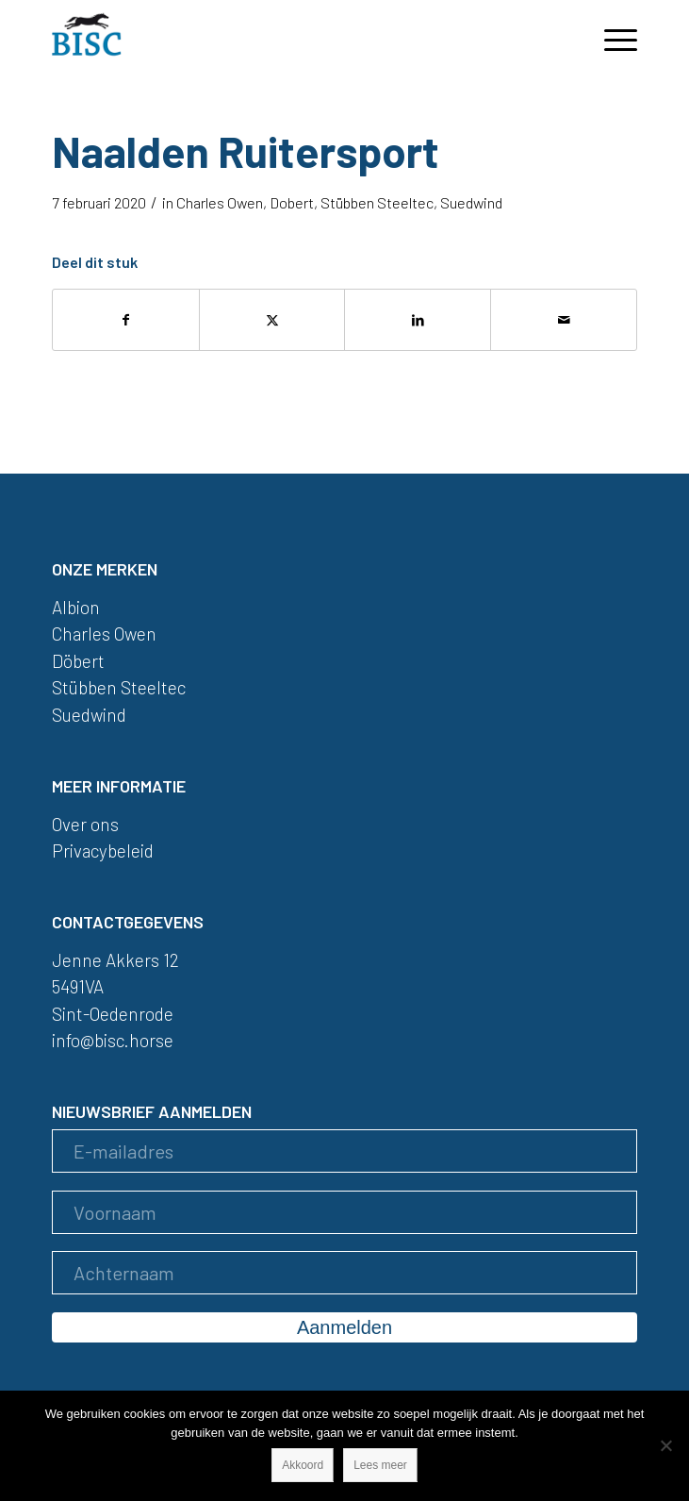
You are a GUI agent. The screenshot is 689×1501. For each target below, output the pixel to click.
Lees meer (380, 1465)
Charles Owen (219, 202)
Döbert (78, 661)
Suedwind (471, 202)
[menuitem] (611, 37)
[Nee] (665, 1445)
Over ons (85, 824)
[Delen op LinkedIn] (417, 320)
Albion (76, 607)
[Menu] (611, 37)
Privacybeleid (103, 850)
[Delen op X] (272, 320)
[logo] (286, 37)
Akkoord (302, 1465)
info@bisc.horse (112, 1040)
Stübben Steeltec (377, 202)
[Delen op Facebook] (126, 320)
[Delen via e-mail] (563, 320)
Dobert (292, 202)
